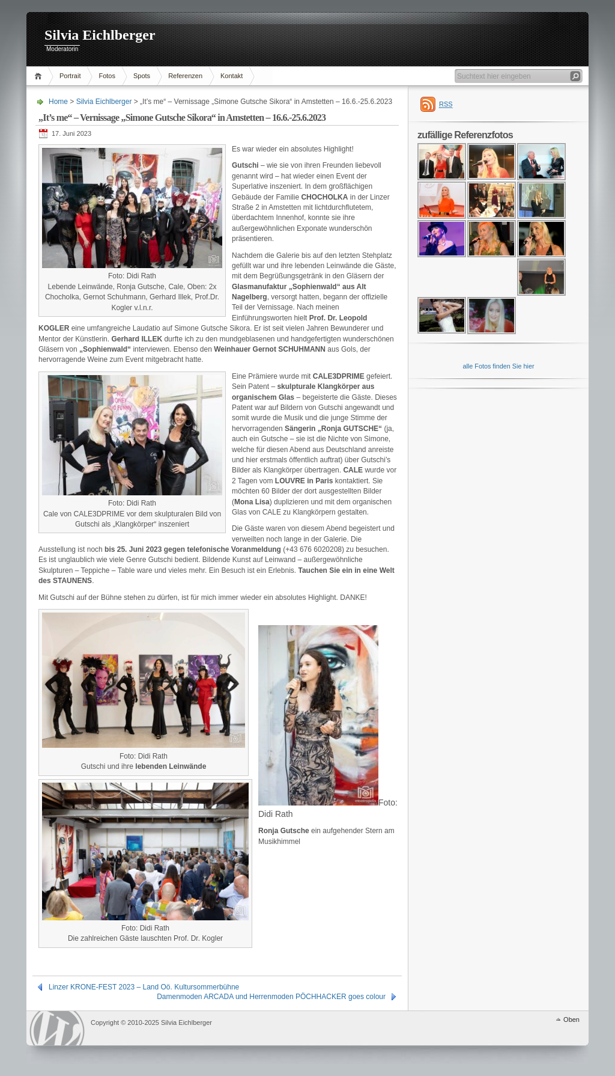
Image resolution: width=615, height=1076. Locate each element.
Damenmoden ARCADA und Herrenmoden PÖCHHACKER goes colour (271, 996)
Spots (141, 75)
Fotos (106, 75)
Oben (571, 1019)
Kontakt (231, 75)
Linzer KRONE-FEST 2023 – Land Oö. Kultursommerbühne (144, 987)
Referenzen (185, 75)
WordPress (57, 1028)
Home (39, 76)
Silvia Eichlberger (100, 35)
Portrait (69, 75)
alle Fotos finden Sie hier (498, 366)
